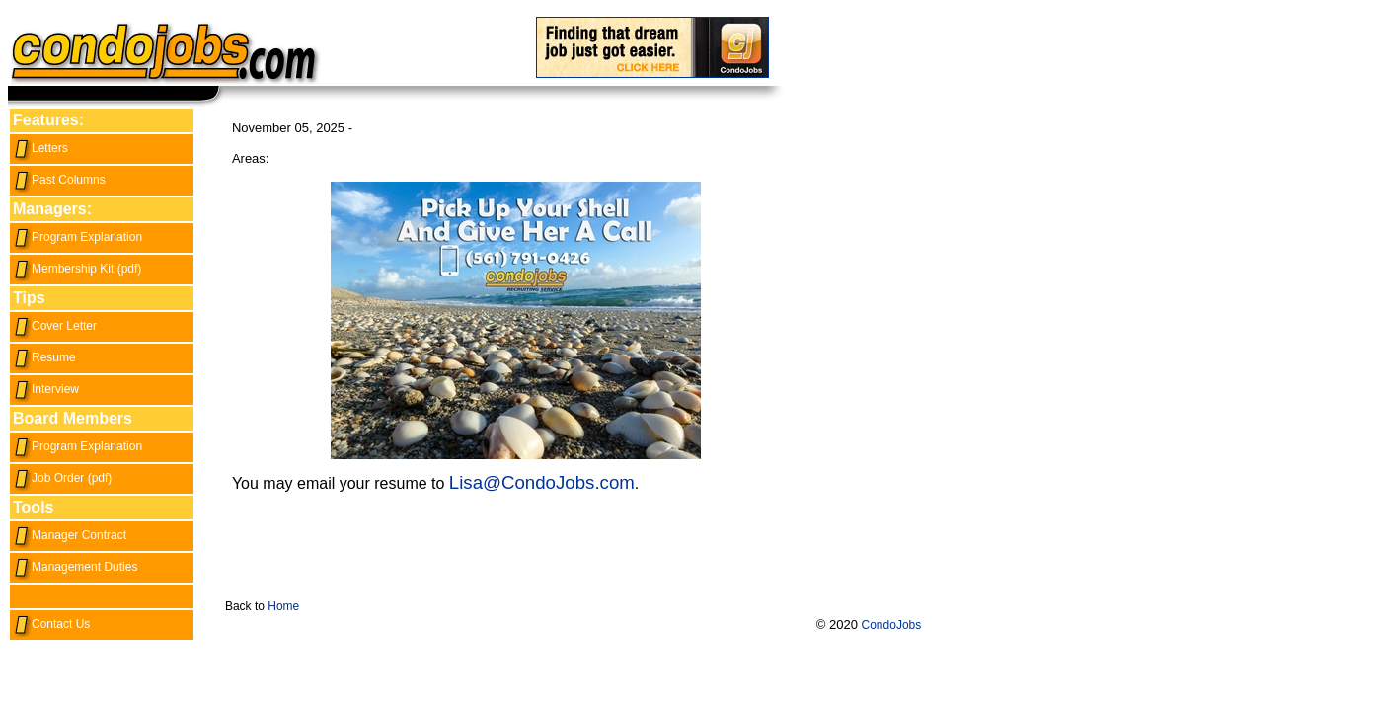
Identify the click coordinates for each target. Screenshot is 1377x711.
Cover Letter (55, 326)
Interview (46, 389)
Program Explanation (77, 237)
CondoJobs (892, 625)
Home (283, 606)
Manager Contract (69, 535)
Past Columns (59, 180)
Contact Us (51, 624)
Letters (40, 148)
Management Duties (75, 567)
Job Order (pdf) (62, 478)
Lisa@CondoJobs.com (542, 482)
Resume (44, 357)
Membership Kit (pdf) (77, 269)
